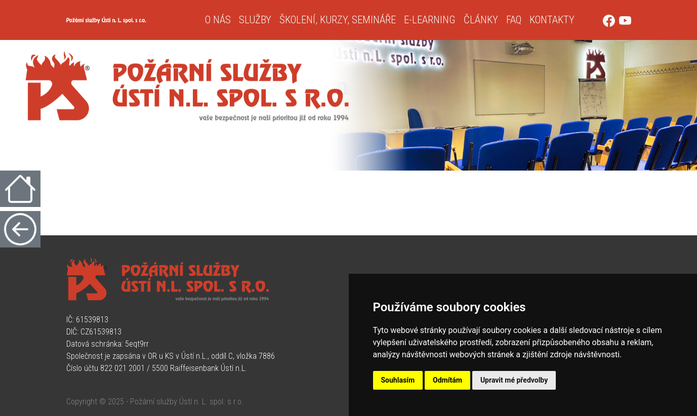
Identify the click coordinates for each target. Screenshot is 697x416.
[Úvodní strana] (131, 20)
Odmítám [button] (447, 380)
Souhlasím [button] (398, 380)
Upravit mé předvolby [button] (514, 380)
